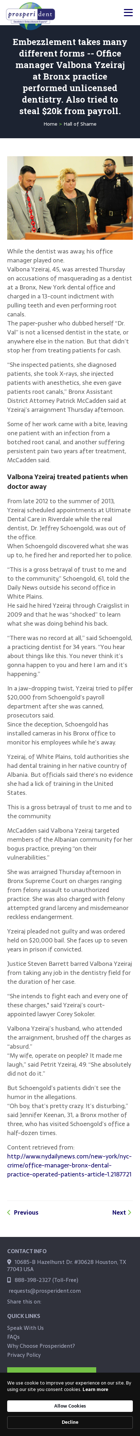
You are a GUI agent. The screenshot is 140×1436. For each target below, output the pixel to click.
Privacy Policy (24, 1354)
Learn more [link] (95, 1389)
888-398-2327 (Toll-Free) (46, 1279)
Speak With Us (25, 1327)
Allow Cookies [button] (70, 1406)
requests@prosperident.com (45, 1290)
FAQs (13, 1336)
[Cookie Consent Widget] (70, 1404)
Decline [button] (70, 1422)
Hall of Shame (80, 124)
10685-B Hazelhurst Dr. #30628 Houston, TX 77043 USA (66, 1265)
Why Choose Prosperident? (41, 1345)
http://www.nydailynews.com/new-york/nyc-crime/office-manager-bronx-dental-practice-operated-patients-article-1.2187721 (69, 1165)
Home (50, 124)
